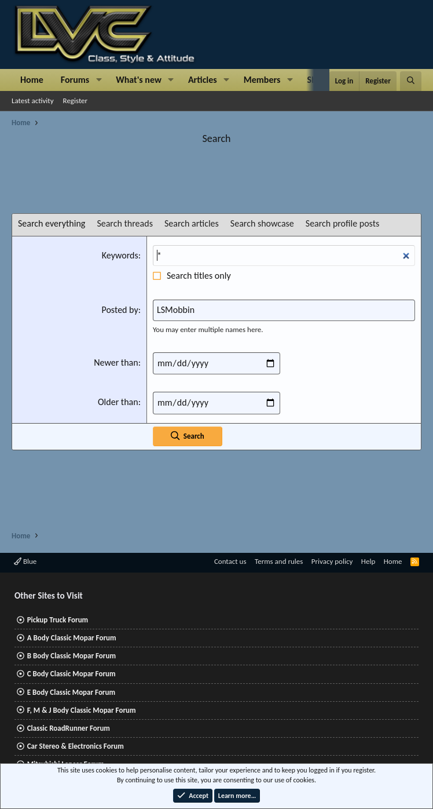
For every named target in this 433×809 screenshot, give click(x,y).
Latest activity (33, 100)
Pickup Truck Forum (57, 619)
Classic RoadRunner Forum (68, 728)
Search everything (51, 223)
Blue (25, 561)
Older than (118, 401)
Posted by (119, 309)
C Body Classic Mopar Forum (71, 673)
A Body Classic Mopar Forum (71, 637)
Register (75, 100)
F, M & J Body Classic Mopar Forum (81, 710)
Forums (75, 79)
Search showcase (262, 223)
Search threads (125, 223)
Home (31, 79)
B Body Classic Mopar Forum (71, 655)
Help (368, 561)
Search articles (191, 223)
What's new (139, 79)
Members (262, 79)
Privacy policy (332, 561)
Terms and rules (279, 561)
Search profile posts (343, 223)
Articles (202, 79)
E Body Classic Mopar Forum (71, 692)
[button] (98, 80)
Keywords (120, 255)
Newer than (116, 362)
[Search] (410, 81)
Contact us (230, 561)
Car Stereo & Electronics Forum (75, 746)
